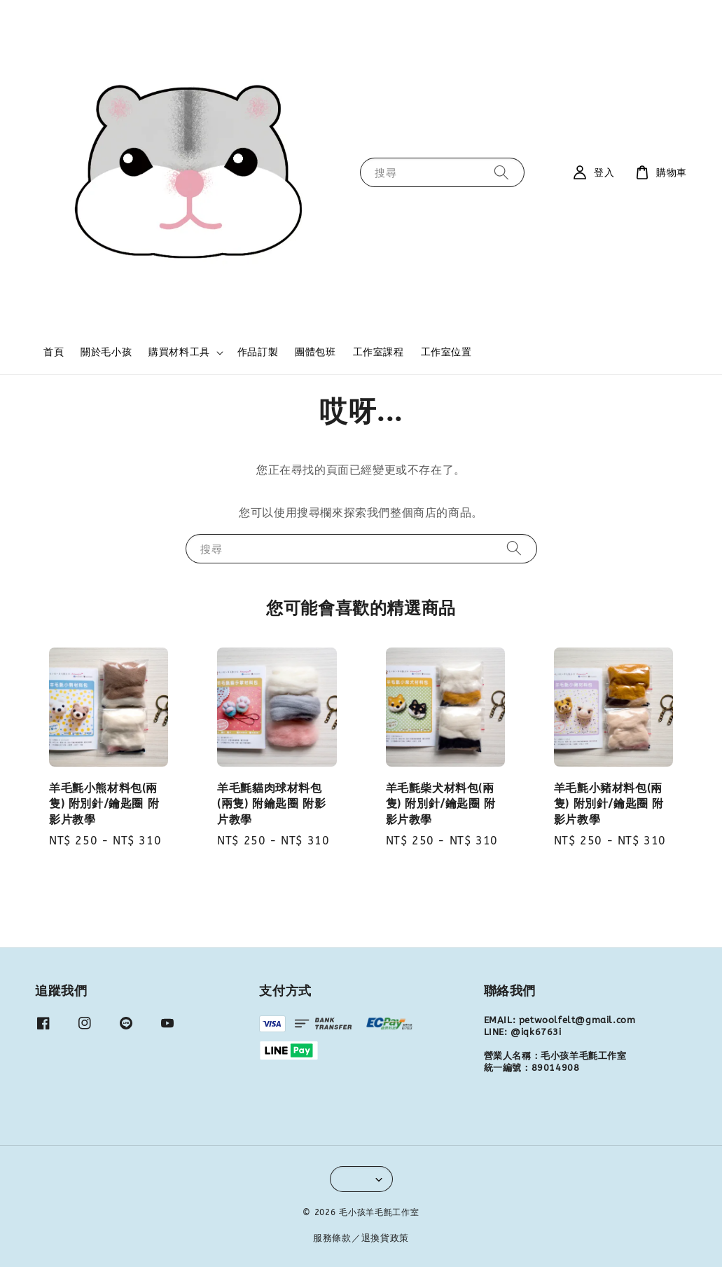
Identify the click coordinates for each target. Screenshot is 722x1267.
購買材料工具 (179, 352)
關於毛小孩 (106, 352)
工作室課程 (378, 352)
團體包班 (315, 352)
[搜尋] (501, 172)
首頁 (53, 352)
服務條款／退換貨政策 (361, 1238)
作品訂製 (257, 352)
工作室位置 (446, 352)
